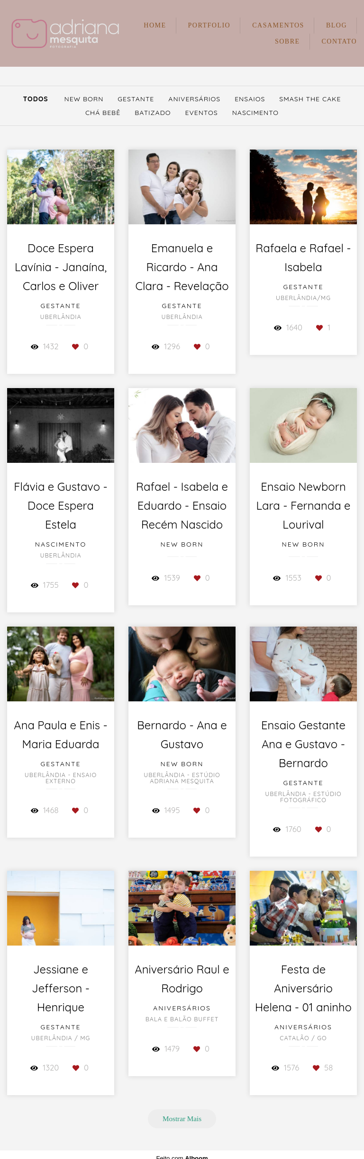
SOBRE (287, 41)
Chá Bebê (102, 112)
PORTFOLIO (209, 25)
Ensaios (250, 99)
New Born (83, 99)
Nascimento (255, 112)
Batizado (153, 112)
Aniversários (194, 99)
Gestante (136, 99)
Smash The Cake (310, 99)
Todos (35, 99)
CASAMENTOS (278, 25)
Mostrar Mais (182, 1119)
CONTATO (339, 41)
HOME (155, 25)
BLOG (336, 25)
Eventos (201, 112)
